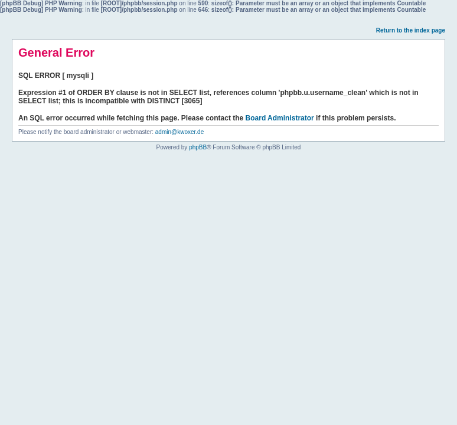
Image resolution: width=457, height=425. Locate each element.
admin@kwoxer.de (179, 132)
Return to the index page (410, 30)
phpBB (198, 147)
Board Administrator (280, 118)
